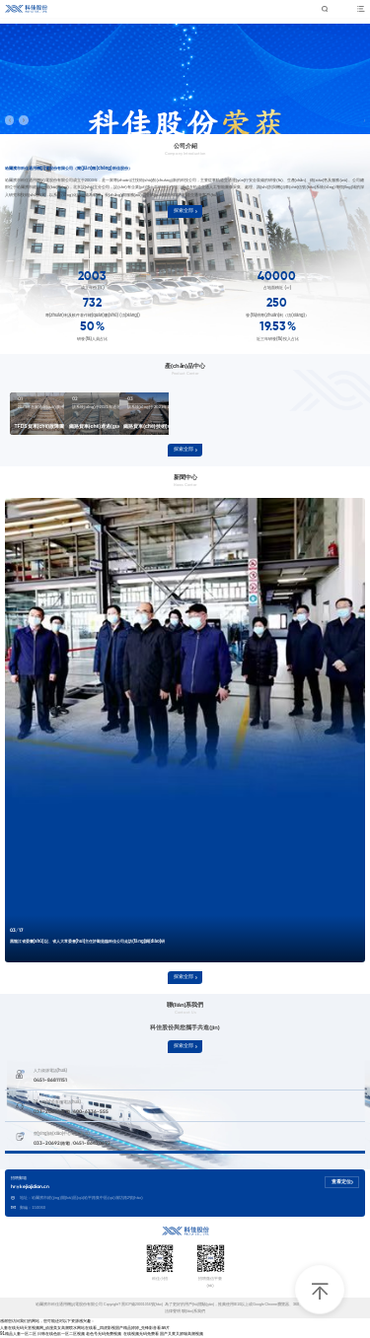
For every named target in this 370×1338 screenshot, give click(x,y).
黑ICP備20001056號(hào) (143, 1304)
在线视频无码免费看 (141, 1333)
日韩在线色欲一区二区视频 (61, 1333)
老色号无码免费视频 (103, 1333)
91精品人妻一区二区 (18, 1333)
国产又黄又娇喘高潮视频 (181, 1333)
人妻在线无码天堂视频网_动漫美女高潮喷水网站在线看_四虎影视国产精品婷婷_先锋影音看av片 (85, 1327)
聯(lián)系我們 (193, 1311)
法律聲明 (173, 1311)
